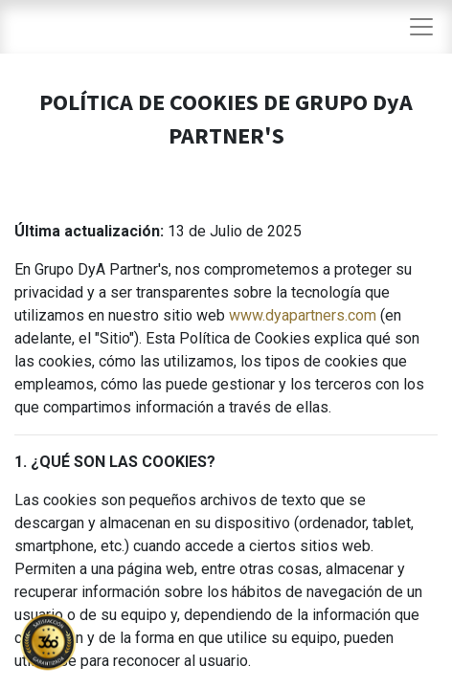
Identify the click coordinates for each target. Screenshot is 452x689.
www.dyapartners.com (302, 315)
